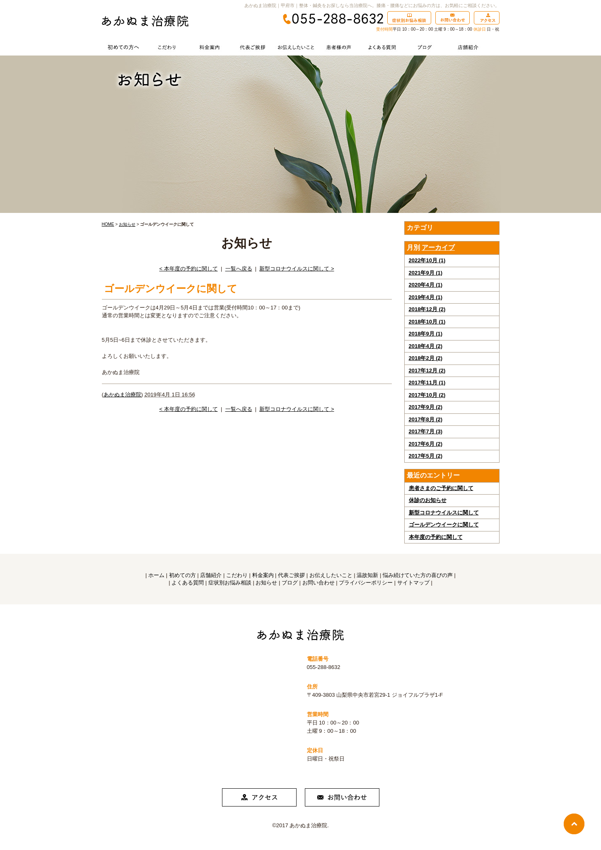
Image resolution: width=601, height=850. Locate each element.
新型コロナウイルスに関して (444, 513)
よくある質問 (187, 583)
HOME (108, 224)
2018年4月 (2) (426, 346)
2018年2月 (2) (426, 358)
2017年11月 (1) (427, 382)
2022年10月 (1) (427, 260)
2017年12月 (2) (427, 370)
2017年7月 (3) (426, 431)
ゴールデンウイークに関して (444, 525)
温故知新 (367, 575)
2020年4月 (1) (426, 285)
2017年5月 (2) (426, 456)
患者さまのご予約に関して (441, 488)
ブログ (290, 583)
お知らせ (127, 224)
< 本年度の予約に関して (188, 269)
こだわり (237, 575)
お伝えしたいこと (330, 575)
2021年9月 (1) (426, 273)
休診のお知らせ (428, 500)
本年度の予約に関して (436, 537)
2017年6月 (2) (426, 444)
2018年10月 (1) (427, 322)
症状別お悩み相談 (229, 583)
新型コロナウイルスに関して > (296, 269)
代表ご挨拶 (291, 575)
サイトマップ (413, 583)
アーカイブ (438, 247)
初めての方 (182, 575)
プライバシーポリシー (366, 583)
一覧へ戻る (238, 269)
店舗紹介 (211, 575)
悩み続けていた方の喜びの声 (418, 575)
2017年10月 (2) (427, 395)
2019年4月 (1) (426, 297)
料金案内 (263, 575)
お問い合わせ (318, 583)
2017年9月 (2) (426, 407)
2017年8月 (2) (426, 419)
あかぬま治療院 (122, 394)
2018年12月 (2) (427, 309)
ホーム (156, 575)
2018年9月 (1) (426, 334)
